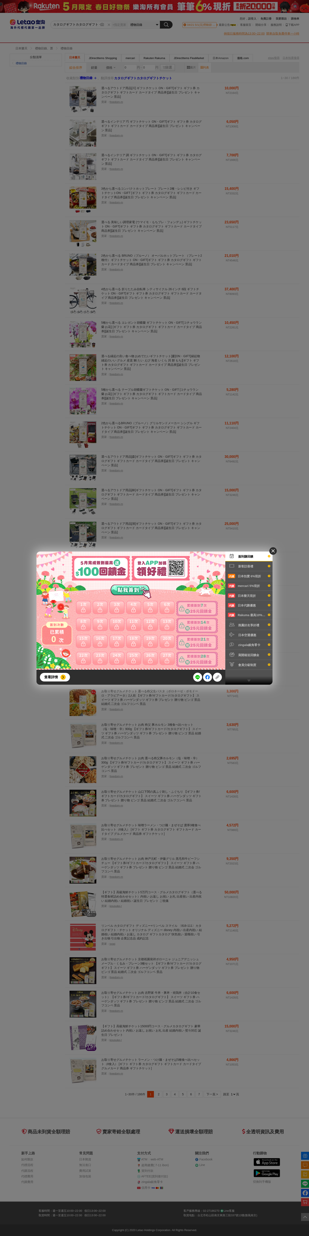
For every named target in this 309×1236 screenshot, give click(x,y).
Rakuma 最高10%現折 (249, 615)
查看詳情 (51, 677)
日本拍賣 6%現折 (249, 576)
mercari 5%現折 (249, 586)
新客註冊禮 (249, 566)
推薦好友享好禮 (249, 625)
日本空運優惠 (249, 634)
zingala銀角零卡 (249, 644)
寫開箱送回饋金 (249, 654)
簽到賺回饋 (249, 556)
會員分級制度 (249, 664)
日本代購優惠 (249, 605)
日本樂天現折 (249, 595)
